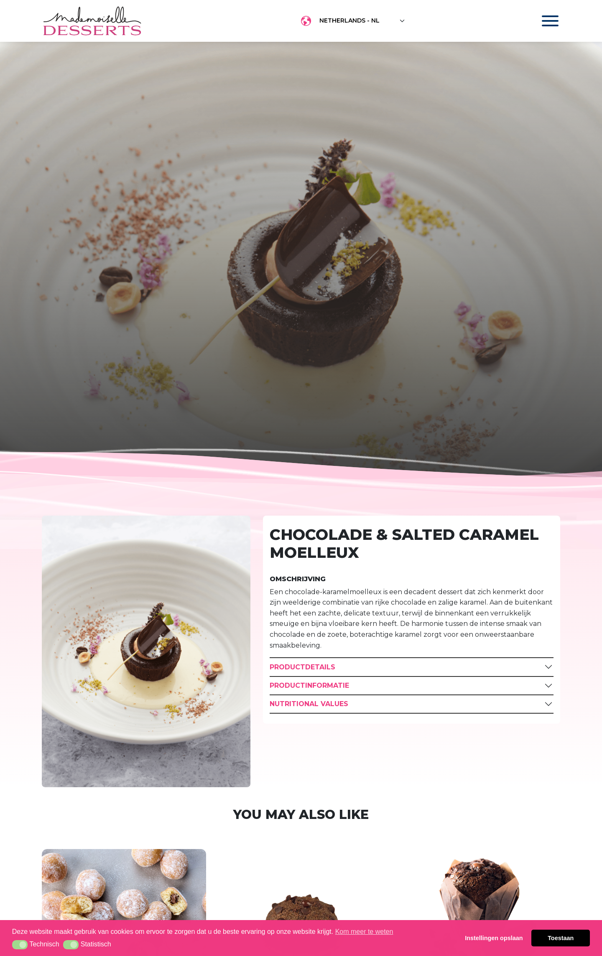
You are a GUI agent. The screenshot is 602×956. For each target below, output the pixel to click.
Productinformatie (309, 685)
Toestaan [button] (561, 938)
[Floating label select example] (362, 21)
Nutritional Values (309, 704)
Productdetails (302, 667)
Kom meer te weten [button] (364, 931)
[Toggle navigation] (542, 21)
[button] (20, 944)
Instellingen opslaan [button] (494, 938)
